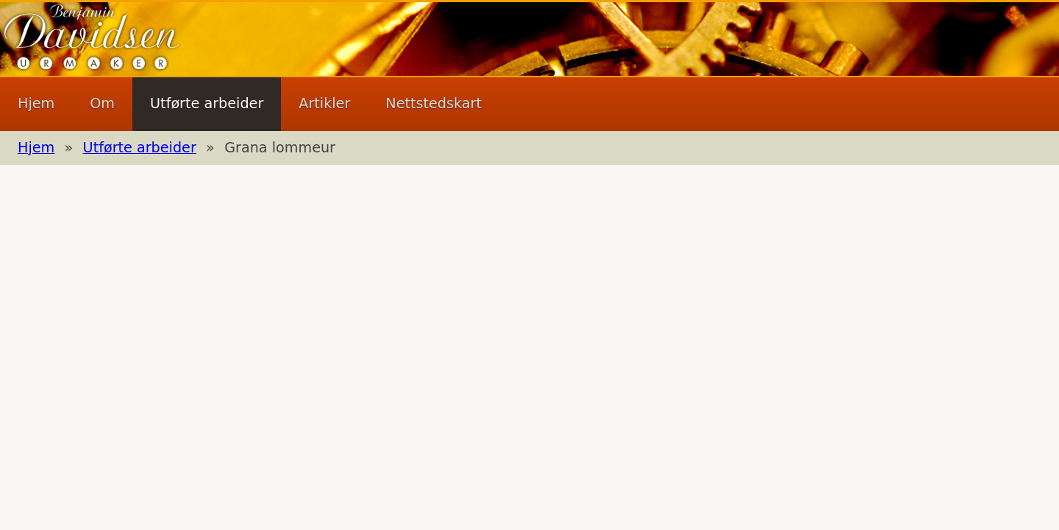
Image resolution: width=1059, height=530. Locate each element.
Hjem (36, 103)
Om (102, 103)
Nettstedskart (433, 103)
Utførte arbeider (206, 103)
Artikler (324, 103)
